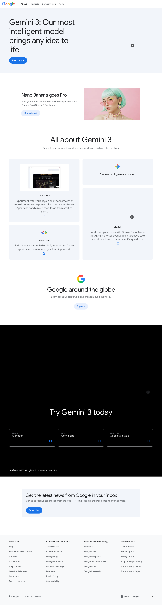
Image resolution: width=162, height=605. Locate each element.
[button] (133, 45)
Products (34, 4)
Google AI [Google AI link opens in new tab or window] (88, 546)
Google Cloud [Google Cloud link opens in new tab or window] (90, 551)
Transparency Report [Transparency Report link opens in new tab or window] (131, 571)
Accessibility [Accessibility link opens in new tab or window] (52, 546)
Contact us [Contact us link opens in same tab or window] (14, 561)
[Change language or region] (143, 596)
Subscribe (34, 510)
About (24, 4)
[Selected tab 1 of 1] (81, 456)
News (61, 4)
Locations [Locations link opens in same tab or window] (13, 576)
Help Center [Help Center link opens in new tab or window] (15, 566)
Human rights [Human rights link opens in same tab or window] (127, 551)
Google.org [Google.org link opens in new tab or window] (52, 556)
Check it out (30, 113)
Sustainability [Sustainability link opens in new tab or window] (52, 581)
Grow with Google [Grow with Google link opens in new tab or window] (55, 566)
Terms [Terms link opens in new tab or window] (38, 596)
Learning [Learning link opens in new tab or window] (50, 571)
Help (124, 596)
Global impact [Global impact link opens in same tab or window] (127, 546)
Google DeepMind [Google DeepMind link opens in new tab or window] (92, 556)
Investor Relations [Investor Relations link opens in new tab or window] (18, 571)
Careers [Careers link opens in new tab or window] (13, 556)
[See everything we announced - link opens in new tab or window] (118, 172)
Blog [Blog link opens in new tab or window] (11, 546)
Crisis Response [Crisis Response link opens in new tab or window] (54, 551)
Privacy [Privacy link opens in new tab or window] (28, 596)
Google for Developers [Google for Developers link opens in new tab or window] (95, 561)
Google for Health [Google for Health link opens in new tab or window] (55, 561)
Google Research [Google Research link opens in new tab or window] (92, 571)
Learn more (18, 60)
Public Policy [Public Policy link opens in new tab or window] (52, 576)
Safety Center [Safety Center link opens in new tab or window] (128, 556)
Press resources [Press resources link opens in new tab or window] (17, 581)
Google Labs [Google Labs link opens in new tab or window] (90, 566)
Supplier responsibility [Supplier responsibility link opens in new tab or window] (131, 561)
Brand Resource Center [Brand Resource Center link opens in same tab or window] (20, 551)
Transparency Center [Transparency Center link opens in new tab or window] (131, 566)
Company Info (49, 4)
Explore (81, 306)
